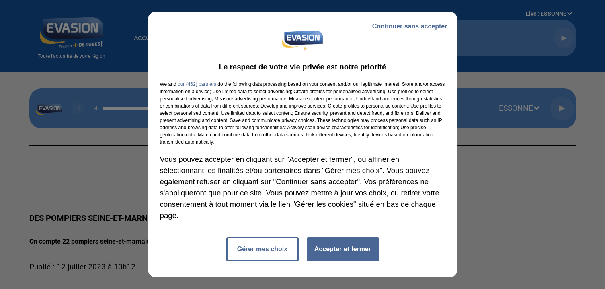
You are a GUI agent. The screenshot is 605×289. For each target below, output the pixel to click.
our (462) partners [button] (197, 84)
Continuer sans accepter (409, 26)
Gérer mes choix (262, 249)
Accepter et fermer (342, 249)
